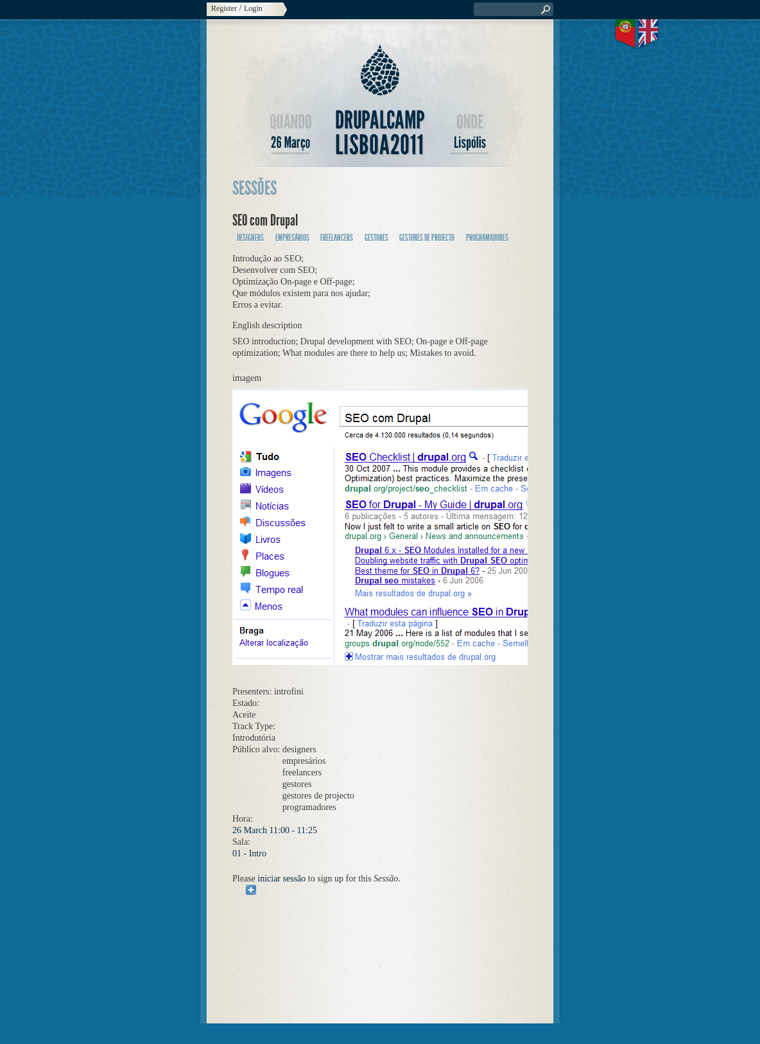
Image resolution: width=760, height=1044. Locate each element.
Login (253, 8)
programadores (487, 238)
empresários (292, 238)
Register (224, 8)
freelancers (336, 238)
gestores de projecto (426, 238)
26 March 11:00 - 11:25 (274, 830)
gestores (376, 238)
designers (250, 238)
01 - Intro (249, 853)
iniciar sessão (281, 878)
